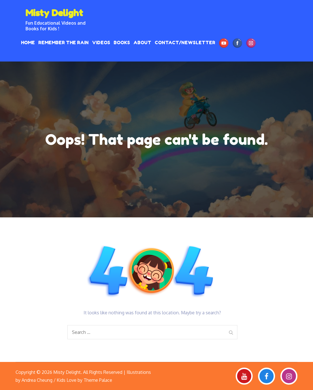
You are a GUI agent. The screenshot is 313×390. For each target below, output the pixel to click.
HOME (28, 42)
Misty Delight (54, 12)
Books (122, 42)
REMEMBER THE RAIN (63, 42)
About (142, 42)
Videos (101, 42)
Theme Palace (98, 380)
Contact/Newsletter (185, 42)
